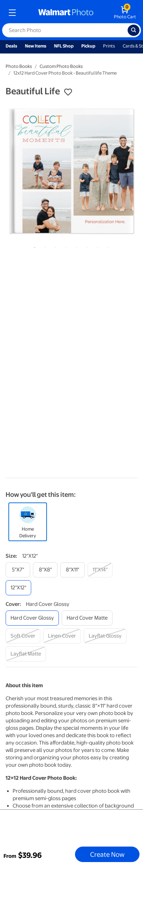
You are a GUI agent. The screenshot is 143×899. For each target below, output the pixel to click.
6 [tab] (85, 246)
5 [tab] (75, 246)
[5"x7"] (18, 569)
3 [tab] (54, 246)
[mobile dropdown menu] (12, 12)
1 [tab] (33, 246)
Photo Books (19, 66)
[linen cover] (62, 636)
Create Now (107, 854)
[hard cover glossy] (32, 618)
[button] (68, 92)
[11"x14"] (100, 569)
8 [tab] (106, 246)
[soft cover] (23, 636)
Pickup (88, 46)
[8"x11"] (72, 569)
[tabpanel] (71, 171)
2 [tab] (43, 246)
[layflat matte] (26, 653)
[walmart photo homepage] (66, 12)
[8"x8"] (45, 569)
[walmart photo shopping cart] (125, 12)
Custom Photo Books (61, 66)
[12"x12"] (18, 587)
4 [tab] (64, 246)
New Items (35, 46)
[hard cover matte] (87, 618)
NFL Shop (64, 46)
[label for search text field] (65, 30)
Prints (109, 46)
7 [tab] (96, 246)
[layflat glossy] (105, 636)
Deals (11, 46)
